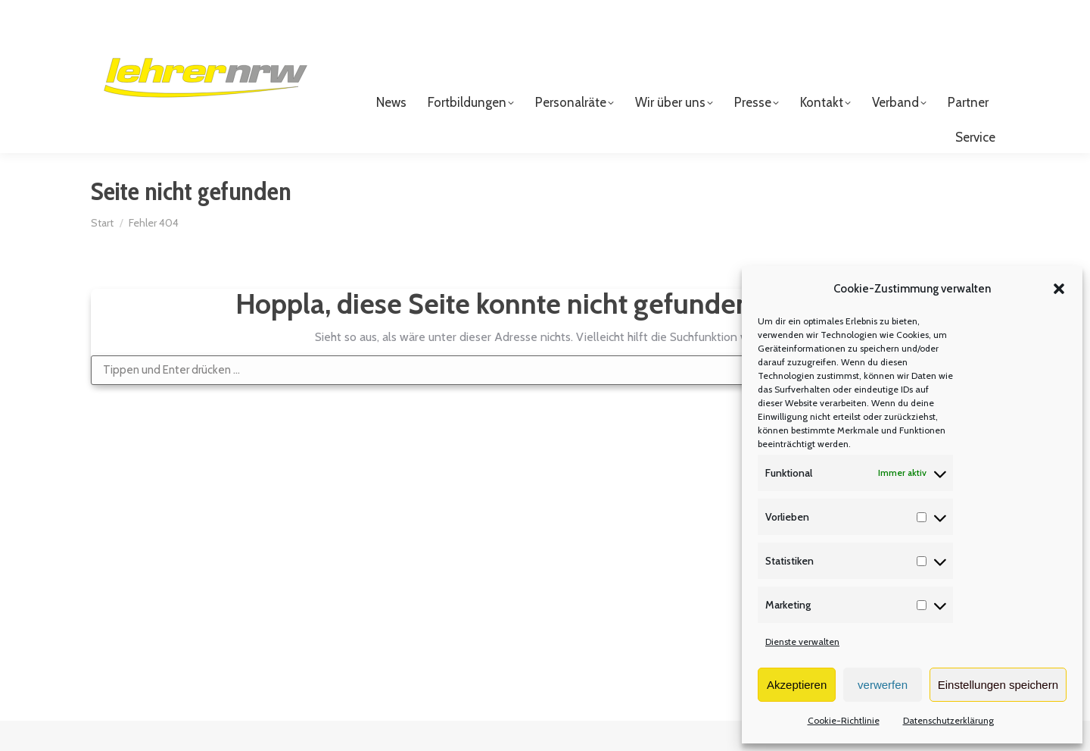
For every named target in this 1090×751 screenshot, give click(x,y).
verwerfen (883, 684)
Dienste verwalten (802, 641)
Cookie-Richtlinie (844, 720)
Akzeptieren (797, 684)
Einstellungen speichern (998, 684)
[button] (1059, 288)
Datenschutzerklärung (948, 720)
